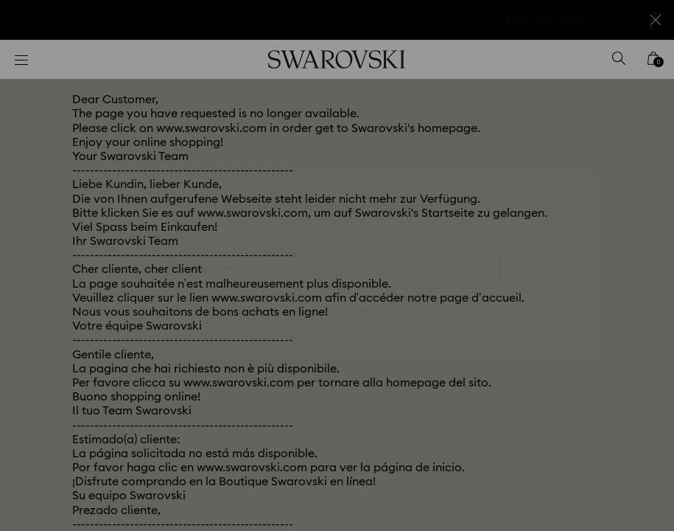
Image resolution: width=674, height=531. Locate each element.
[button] (580, 180)
